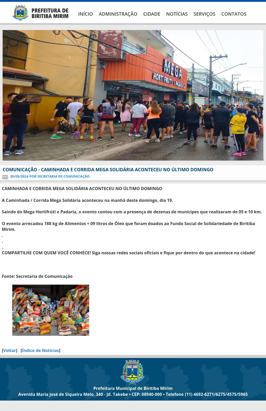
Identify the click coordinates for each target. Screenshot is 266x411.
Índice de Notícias (40, 350)
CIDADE (151, 14)
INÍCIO (85, 14)
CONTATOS (233, 14)
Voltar (9, 350)
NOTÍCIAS (177, 14)
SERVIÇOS (204, 14)
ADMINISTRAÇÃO (118, 14)
